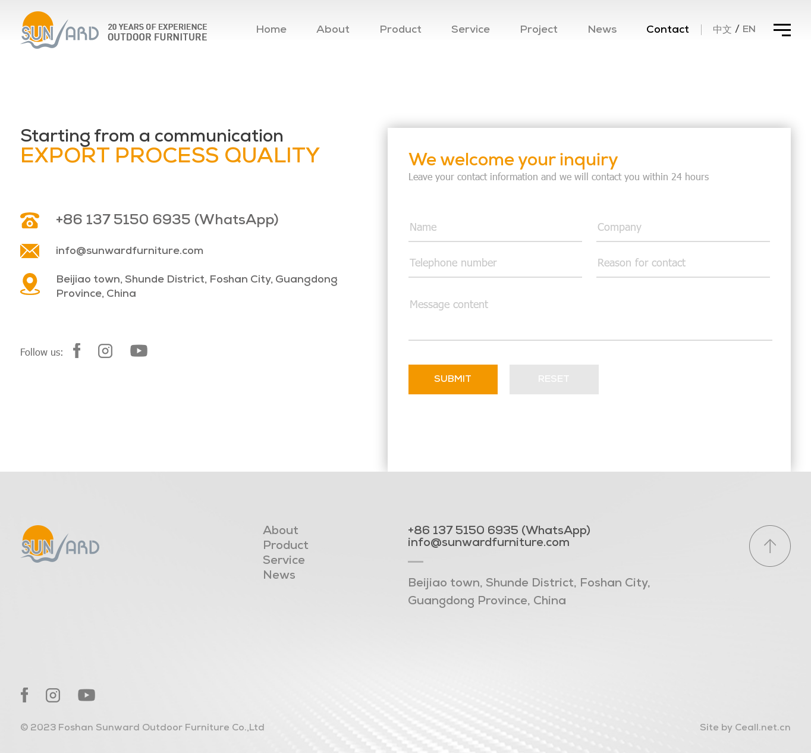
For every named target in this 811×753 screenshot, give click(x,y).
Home (271, 30)
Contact (667, 30)
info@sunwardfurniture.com (129, 251)
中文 (722, 30)
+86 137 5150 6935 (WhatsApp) (167, 221)
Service (470, 30)
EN (749, 29)
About (333, 30)
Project (539, 30)
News (602, 30)
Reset (554, 379)
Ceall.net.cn (763, 728)
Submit (452, 379)
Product (400, 30)
